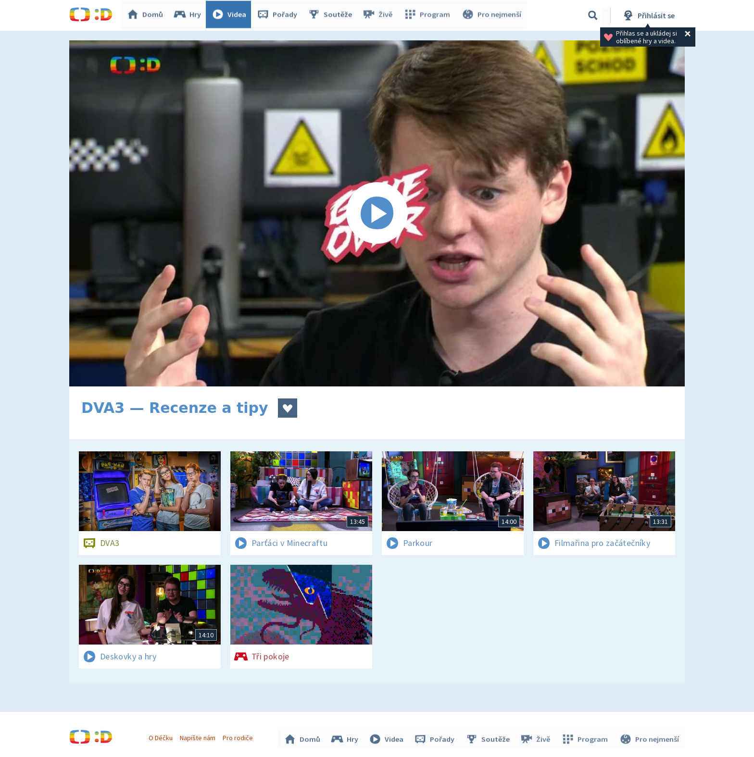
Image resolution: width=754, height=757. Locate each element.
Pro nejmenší (491, 15)
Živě (379, 15)
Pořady (279, 15)
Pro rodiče (239, 736)
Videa (231, 15)
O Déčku (162, 736)
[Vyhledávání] (593, 15)
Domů (146, 15)
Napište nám (198, 736)
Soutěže (331, 15)
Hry (189, 15)
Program (428, 15)
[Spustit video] (377, 213)
